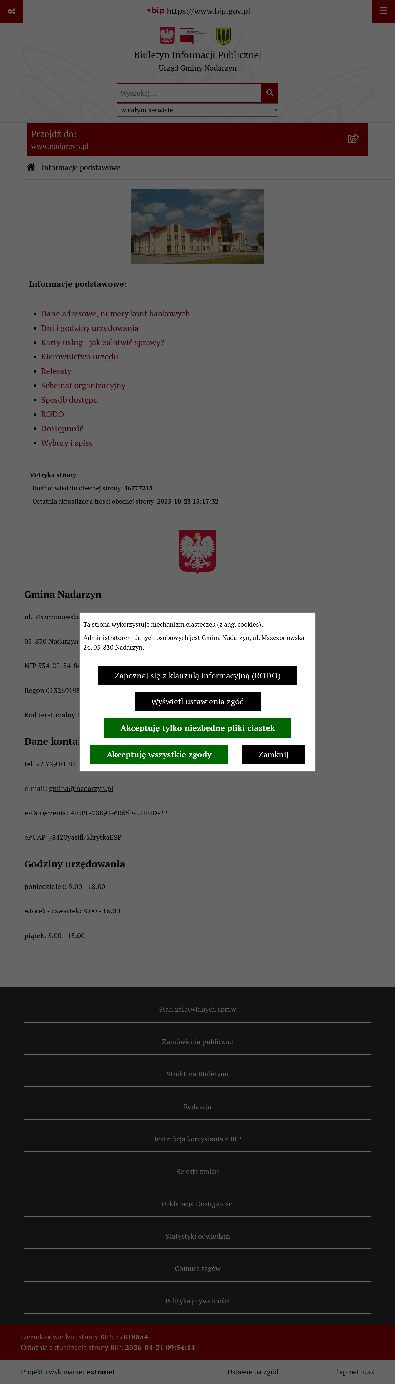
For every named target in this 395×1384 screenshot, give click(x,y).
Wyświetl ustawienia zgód (197, 701)
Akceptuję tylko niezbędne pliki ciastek (197, 728)
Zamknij (273, 754)
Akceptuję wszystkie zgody (159, 754)
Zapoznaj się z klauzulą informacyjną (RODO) (197, 675)
